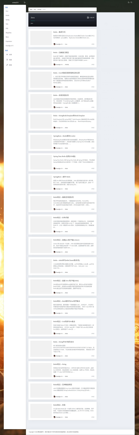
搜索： (105, 45)
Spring (8, 19)
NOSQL (40, 9)
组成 (7, 50)
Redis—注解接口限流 (62, 52)
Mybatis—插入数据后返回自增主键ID (110, 91)
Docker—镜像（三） (108, 73)
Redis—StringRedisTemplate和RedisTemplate (70, 116)
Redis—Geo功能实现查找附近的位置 (67, 73)
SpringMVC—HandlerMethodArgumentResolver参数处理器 (111, 82)
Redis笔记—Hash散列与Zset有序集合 (68, 302)
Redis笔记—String (60, 365)
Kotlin (8, 15)
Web (7, 24)
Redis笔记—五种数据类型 (63, 385)
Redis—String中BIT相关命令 (64, 342)
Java (7, 11)
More (7, 37)
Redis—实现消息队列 (62, 95)
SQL (7, 28)
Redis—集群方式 (60, 32)
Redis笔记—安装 (60, 406)
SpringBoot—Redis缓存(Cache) (65, 136)
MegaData (9, 32)
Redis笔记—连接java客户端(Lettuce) (67, 240)
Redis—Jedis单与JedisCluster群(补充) (67, 261)
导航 (7, 7)
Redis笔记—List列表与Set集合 (65, 322)
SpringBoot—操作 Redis (62, 177)
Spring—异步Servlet (108, 67)
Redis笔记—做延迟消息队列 (64, 197)
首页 (32, 9)
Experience (9, 41)
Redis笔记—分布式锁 (62, 218)
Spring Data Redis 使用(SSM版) (65, 156)
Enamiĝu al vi (10, 45)
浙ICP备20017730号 (51, 432)
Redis (67, 87)
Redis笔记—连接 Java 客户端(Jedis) (67, 281)
